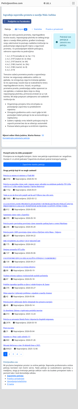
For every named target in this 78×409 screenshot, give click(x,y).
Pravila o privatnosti (54, 29)
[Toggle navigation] (73, 3)
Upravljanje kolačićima (16, 381)
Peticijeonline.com (12, 3)
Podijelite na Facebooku (16, 21)
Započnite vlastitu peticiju (32, 164)
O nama (10, 384)
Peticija (8, 29)
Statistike (36, 29)
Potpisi (21, 29)
